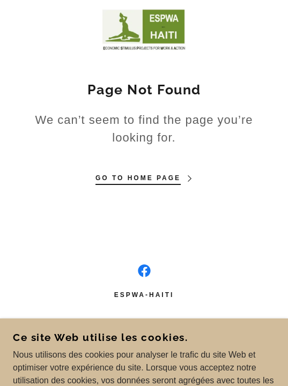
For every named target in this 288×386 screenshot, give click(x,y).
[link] (144, 30)
